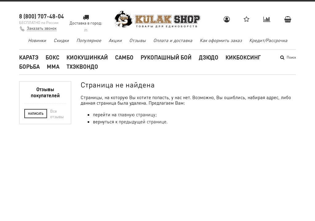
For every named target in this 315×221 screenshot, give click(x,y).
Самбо (124, 57)
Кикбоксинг (243, 57)
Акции (115, 40)
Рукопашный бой (166, 57)
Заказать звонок (42, 28)
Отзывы (137, 40)
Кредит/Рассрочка (268, 40)
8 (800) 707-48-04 (41, 16)
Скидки (61, 40)
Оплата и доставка (172, 40)
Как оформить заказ (221, 40)
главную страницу (136, 114)
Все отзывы (57, 113)
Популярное (88, 40)
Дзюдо (208, 57)
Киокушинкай (87, 57)
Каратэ (28, 57)
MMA (53, 66)
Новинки (37, 40)
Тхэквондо (82, 66)
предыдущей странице (142, 121)
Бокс (52, 57)
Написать (35, 113)
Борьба (29, 66)
